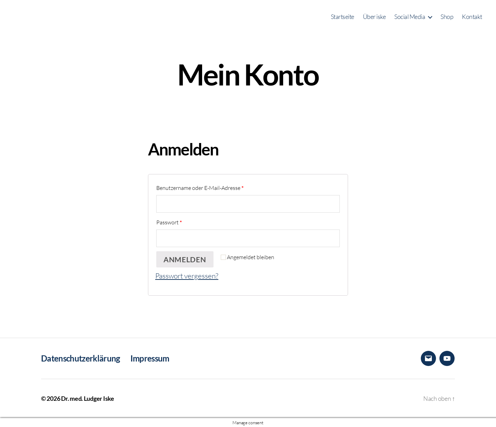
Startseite (342, 16)
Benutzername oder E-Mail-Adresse (200, 187)
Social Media (409, 16)
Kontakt (472, 16)
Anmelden (184, 259)
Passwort (169, 222)
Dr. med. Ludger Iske (87, 398)
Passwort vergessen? (186, 275)
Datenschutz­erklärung (80, 358)
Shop (446, 16)
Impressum (149, 358)
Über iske (374, 16)
